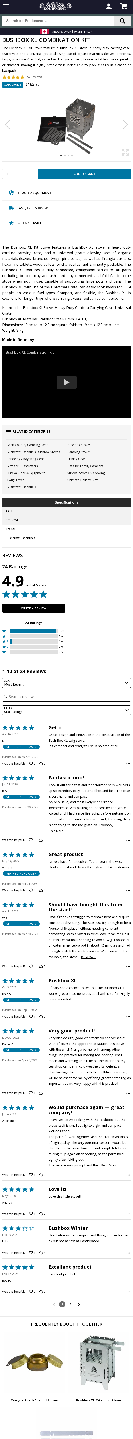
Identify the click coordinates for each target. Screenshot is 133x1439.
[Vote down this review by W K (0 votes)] (42, 966)
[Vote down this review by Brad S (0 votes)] (42, 1016)
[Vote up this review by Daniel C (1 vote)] (32, 1093)
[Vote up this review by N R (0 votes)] (32, 763)
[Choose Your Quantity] (18, 174)
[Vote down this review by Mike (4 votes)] (42, 1253)
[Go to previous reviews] (54, 1304)
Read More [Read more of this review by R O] (56, 831)
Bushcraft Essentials (21, 487)
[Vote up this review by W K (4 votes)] (32, 966)
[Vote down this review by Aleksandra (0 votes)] (42, 1175)
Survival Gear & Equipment (26, 473)
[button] (33, 631)
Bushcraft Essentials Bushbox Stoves (33, 452)
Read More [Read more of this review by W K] (88, 957)
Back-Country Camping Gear (27, 445)
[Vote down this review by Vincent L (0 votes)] (42, 890)
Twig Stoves (15, 480)
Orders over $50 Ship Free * (72, 32)
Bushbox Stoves (79, 445)
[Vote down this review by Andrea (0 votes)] (42, 1214)
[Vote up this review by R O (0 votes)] (32, 840)
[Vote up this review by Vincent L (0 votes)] (32, 890)
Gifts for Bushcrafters (22, 466)
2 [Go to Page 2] (70, 1304)
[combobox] (66, 683)
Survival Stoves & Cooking (86, 473)
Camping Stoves (79, 452)
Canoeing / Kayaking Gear (25, 459)
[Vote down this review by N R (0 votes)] (42, 763)
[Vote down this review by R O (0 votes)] (42, 840)
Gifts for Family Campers (85, 466)
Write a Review (33, 608)
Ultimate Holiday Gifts (82, 480)
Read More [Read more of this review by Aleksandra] (108, 1165)
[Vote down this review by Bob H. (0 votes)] (42, 1292)
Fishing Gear (76, 459)
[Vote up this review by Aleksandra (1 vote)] (32, 1175)
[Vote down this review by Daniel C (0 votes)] (42, 1093)
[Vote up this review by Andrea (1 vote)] (32, 1214)
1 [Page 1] (62, 1304)
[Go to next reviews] (79, 1304)
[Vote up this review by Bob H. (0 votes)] (32, 1292)
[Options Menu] (128, 763)
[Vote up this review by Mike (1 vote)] (32, 1253)
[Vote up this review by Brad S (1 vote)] (32, 1016)
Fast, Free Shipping (29, 209)
